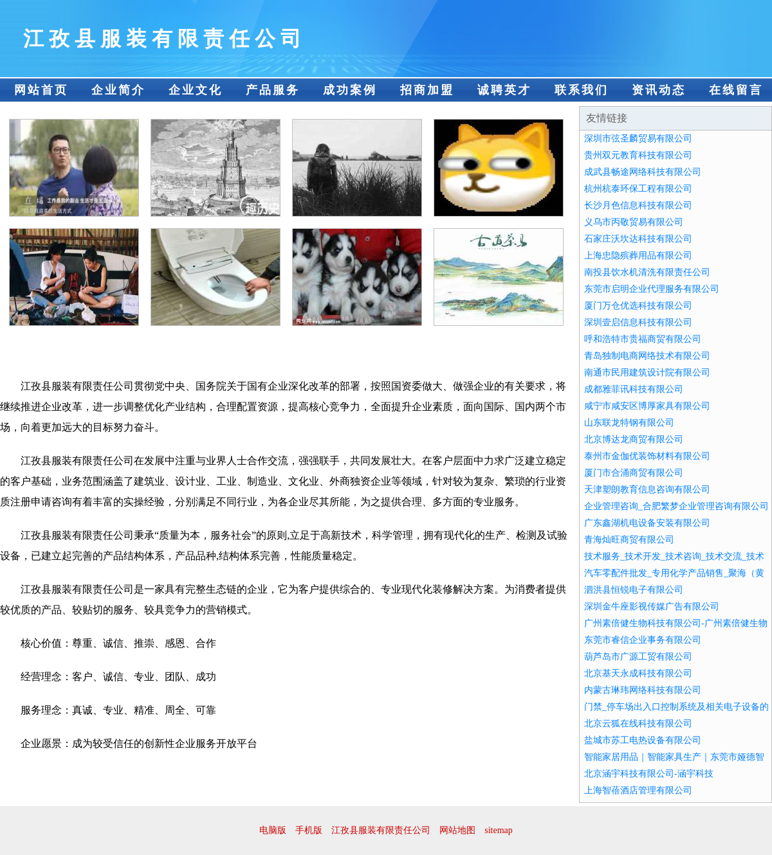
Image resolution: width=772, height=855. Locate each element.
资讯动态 (659, 90)
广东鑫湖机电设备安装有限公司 (647, 523)
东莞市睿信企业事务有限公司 (642, 640)
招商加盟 (427, 90)
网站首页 (41, 90)
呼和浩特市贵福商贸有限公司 (642, 339)
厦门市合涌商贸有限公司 (633, 473)
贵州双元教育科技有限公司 (638, 155)
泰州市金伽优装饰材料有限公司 (647, 456)
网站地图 (457, 830)
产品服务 (273, 90)
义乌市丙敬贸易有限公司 (633, 222)
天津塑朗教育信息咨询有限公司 (647, 489)
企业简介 (118, 90)
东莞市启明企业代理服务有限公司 (651, 289)
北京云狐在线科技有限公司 (638, 723)
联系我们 (582, 90)
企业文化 (196, 90)
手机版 (308, 830)
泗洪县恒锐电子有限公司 (633, 590)
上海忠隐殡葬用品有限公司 (638, 255)
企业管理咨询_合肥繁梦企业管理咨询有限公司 (676, 506)
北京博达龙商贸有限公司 (633, 439)
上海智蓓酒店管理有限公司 (638, 790)
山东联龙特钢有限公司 (629, 423)
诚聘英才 (504, 90)
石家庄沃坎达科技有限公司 (638, 239)
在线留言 (736, 90)
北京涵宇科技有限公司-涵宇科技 (648, 774)
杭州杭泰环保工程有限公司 (638, 189)
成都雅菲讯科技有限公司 (633, 389)
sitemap (498, 830)
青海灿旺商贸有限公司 (629, 539)
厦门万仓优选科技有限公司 (638, 305)
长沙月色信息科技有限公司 (638, 205)
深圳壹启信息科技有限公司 (638, 322)
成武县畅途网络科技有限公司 (642, 172)
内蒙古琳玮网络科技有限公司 (642, 690)
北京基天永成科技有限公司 (638, 673)
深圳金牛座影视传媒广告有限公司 (651, 606)
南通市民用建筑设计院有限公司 (647, 372)
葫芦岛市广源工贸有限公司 (638, 657)
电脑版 (272, 830)
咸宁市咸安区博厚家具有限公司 (647, 406)
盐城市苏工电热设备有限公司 (642, 740)
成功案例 (350, 90)
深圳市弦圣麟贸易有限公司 (638, 138)
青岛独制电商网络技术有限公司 (647, 356)
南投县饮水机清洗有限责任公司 (647, 272)
